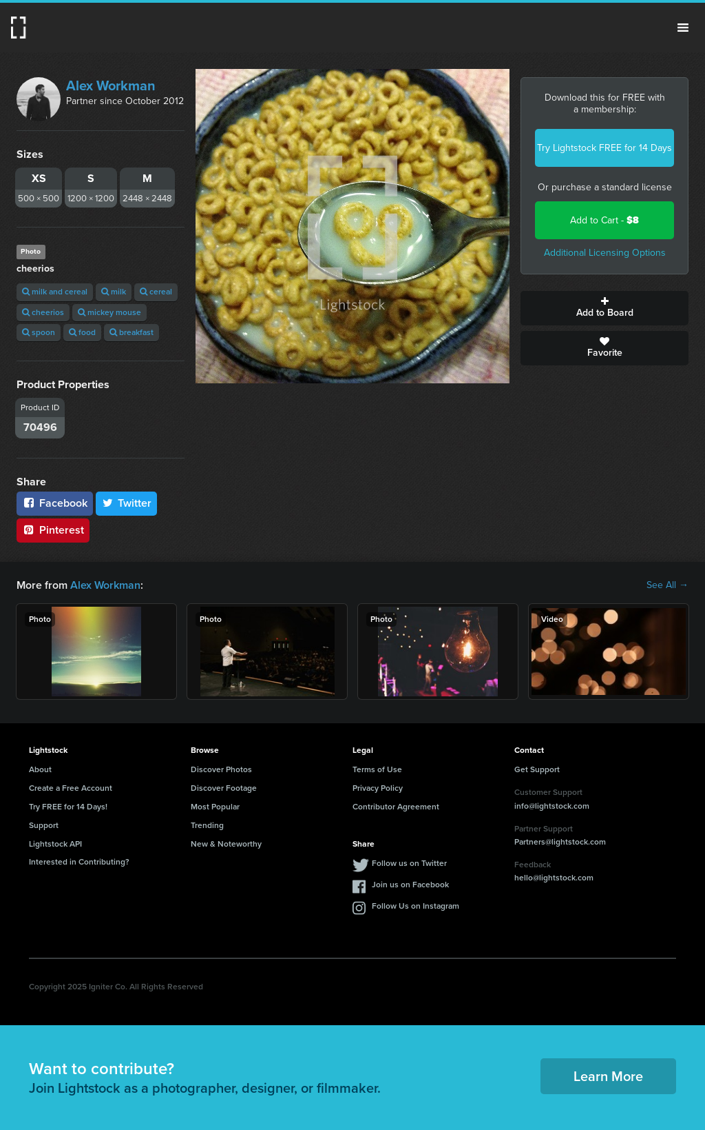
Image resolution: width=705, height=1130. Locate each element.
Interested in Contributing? (79, 862)
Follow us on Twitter (409, 863)
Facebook (54, 503)
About (40, 769)
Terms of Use (377, 769)
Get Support (537, 769)
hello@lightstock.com (553, 877)
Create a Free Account (70, 788)
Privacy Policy (377, 788)
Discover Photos (221, 769)
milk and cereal (54, 291)
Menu (683, 28)
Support (44, 825)
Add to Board (604, 308)
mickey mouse (109, 312)
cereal (156, 291)
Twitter (126, 503)
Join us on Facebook (410, 884)
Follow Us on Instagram (415, 906)
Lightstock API (55, 844)
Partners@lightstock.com (560, 842)
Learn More (608, 1076)
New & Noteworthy (226, 844)
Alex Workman (111, 85)
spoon (38, 332)
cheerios (43, 312)
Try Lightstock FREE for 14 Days (604, 148)
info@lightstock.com (551, 806)
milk (113, 291)
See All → (667, 585)
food (82, 332)
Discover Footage (224, 788)
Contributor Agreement (395, 806)
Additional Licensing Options (605, 252)
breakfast (131, 332)
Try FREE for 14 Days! (68, 806)
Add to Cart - (604, 220)
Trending (207, 825)
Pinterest (53, 530)
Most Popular (215, 806)
